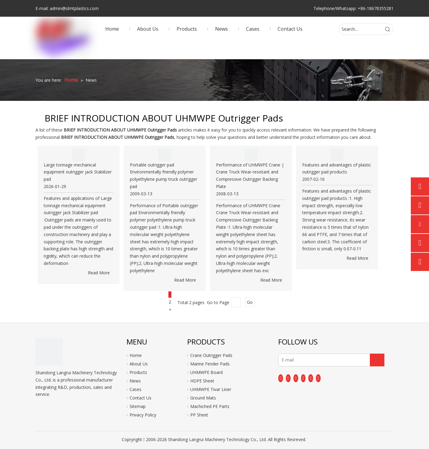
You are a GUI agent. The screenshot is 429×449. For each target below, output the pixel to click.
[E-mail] (302, 360)
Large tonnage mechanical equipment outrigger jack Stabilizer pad (78, 172)
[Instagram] (310, 378)
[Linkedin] (288, 378)
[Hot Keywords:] (387, 29)
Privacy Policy (143, 415)
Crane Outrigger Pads (211, 355)
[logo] (49, 351)
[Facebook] (280, 378)
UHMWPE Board (206, 372)
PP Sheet (199, 415)
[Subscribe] (377, 360)
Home (136, 355)
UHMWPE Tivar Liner (210, 389)
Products (138, 372)
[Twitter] (295, 378)
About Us (139, 364)
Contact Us (140, 398)
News (135, 381)
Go (250, 302)
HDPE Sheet (202, 381)
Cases (135, 389)
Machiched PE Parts (209, 406)
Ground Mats (203, 398)
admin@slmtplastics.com (74, 8)
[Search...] (360, 29)
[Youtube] (303, 378)
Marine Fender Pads (210, 364)
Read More (99, 273)
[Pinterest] (318, 378)
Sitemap (138, 406)
